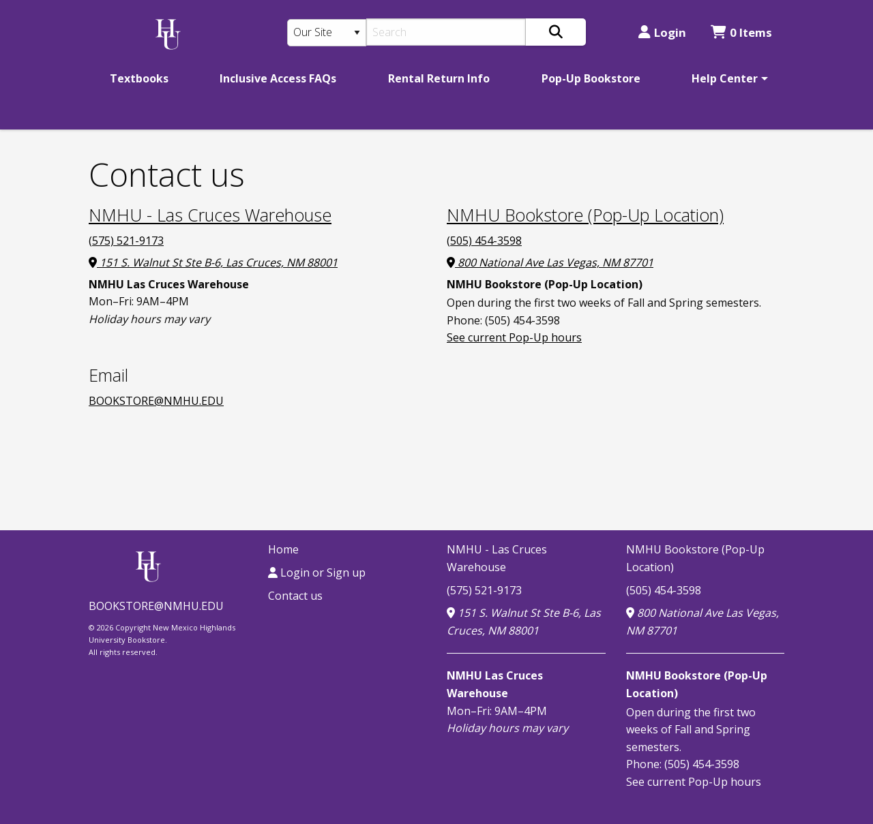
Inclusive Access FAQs (278, 78)
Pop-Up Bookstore (591, 78)
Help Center (725, 78)
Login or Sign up (317, 572)
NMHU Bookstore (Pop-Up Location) (585, 214)
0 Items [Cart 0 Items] (741, 32)
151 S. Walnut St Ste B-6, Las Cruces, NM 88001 (213, 262)
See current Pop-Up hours (514, 337)
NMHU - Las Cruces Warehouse (210, 214)
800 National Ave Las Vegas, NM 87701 (550, 262)
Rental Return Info (439, 78)
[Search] (446, 32)
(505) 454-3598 (484, 240)
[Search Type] (326, 32)
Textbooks (139, 78)
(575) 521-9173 (126, 240)
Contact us (295, 595)
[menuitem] (139, 78)
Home (283, 549)
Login (662, 32)
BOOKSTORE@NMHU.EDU (156, 400)
